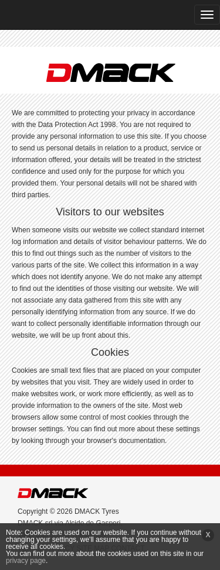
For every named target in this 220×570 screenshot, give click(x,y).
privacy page (26, 561)
